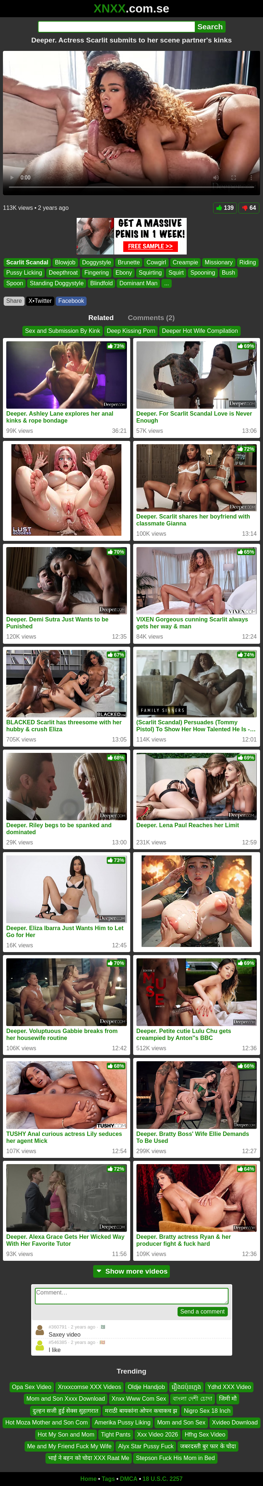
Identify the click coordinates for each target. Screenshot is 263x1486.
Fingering (96, 273)
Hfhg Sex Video (205, 1434)
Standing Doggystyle (57, 283)
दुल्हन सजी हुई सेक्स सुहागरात (66, 1411)
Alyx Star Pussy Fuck (145, 1446)
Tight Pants (115, 1434)
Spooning (202, 273)
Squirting (150, 273)
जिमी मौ (228, 1399)
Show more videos (131, 1271)
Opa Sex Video (31, 1387)
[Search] (116, 27)
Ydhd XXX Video (229, 1387)
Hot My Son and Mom (66, 1434)
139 (225, 208)
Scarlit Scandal (27, 262)
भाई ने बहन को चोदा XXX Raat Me (88, 1458)
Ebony (124, 273)
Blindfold (101, 283)
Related (101, 318)
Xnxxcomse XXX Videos (89, 1387)
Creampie (185, 262)
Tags (108, 1479)
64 (249, 208)
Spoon (14, 283)
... (166, 283)
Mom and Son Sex (181, 1423)
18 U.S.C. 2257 (163, 1479)
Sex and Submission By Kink (62, 331)
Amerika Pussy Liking (122, 1423)
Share (14, 301)
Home (88, 1479)
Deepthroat (63, 273)
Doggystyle (96, 262)
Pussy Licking (24, 273)
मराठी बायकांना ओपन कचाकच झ (141, 1411)
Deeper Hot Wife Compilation (200, 331)
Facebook (71, 301)
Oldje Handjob (146, 1387)
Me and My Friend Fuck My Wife (69, 1446)
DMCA (129, 1479)
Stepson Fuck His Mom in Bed (175, 1458)
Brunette (129, 262)
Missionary (219, 262)
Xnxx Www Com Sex (139, 1399)
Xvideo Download (235, 1423)
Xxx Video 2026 (157, 1434)
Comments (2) (151, 318)
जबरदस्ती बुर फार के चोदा (208, 1446)
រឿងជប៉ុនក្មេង (186, 1387)
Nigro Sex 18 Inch (207, 1411)
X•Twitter (40, 301)
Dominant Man (138, 283)
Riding (248, 262)
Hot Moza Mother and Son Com (46, 1423)
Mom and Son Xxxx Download (65, 1399)
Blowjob (65, 262)
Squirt (176, 273)
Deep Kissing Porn (131, 331)
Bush (228, 273)
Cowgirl (156, 262)
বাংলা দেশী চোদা (192, 1399)
